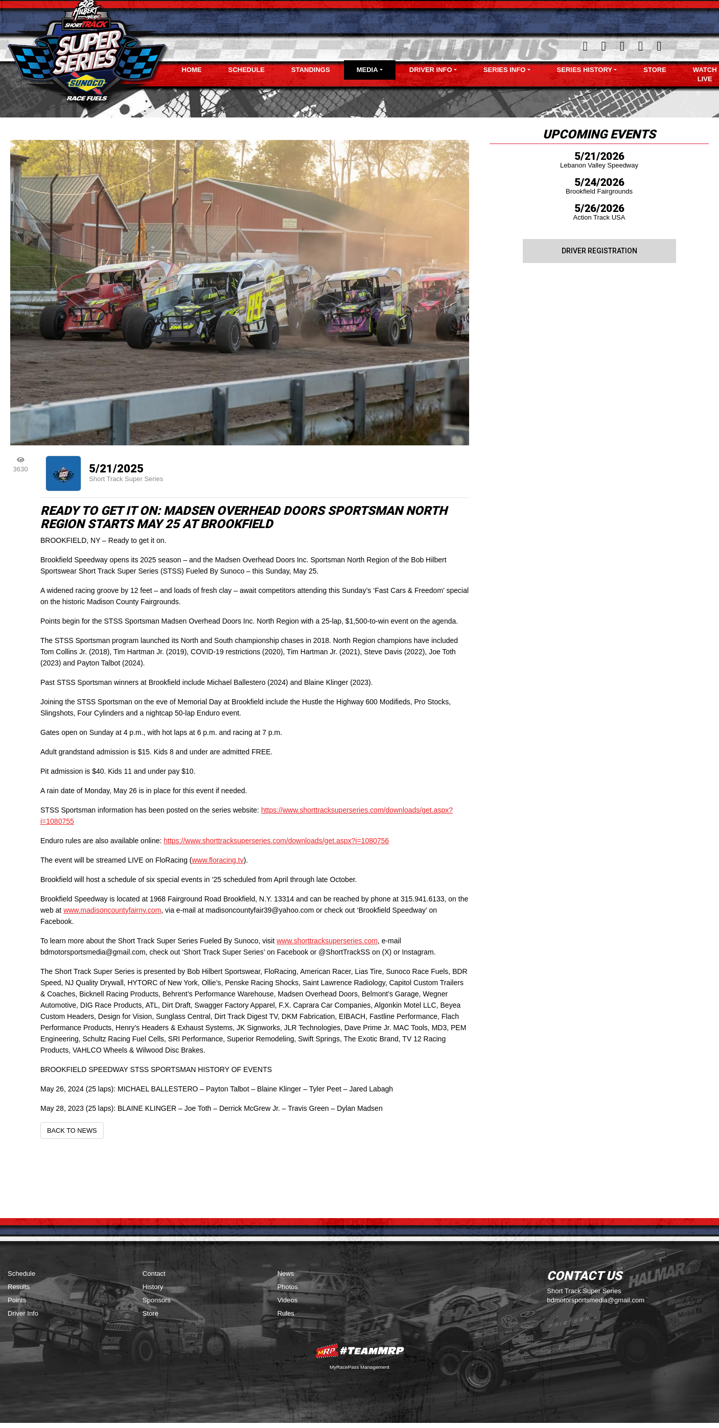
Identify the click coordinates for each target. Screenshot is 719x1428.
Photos (287, 1287)
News (285, 1273)
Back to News (72, 1130)
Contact (154, 1273)
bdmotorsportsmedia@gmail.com (595, 1300)
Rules (285, 1313)
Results (19, 1287)
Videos (287, 1300)
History (153, 1287)
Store (654, 70)
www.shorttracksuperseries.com (327, 941)
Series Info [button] (504, 70)
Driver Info (23, 1313)
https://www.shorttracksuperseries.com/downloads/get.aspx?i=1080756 (276, 841)
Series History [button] (584, 70)
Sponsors (157, 1300)
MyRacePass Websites (360, 1351)
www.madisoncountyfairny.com (112, 910)
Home (192, 70)
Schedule (246, 70)
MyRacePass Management (359, 1367)
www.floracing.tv (217, 860)
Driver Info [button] (430, 70)
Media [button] (367, 70)
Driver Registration (599, 251)
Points (17, 1300)
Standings (310, 70)
